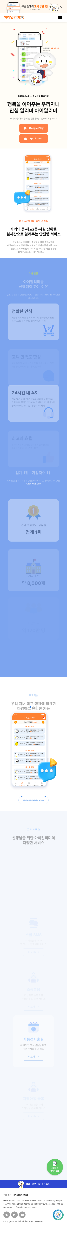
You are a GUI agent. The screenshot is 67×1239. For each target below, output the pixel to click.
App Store (32, 138)
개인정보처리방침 (20, 1195)
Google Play (34, 128)
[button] (30, 707)
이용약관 (7, 1195)
